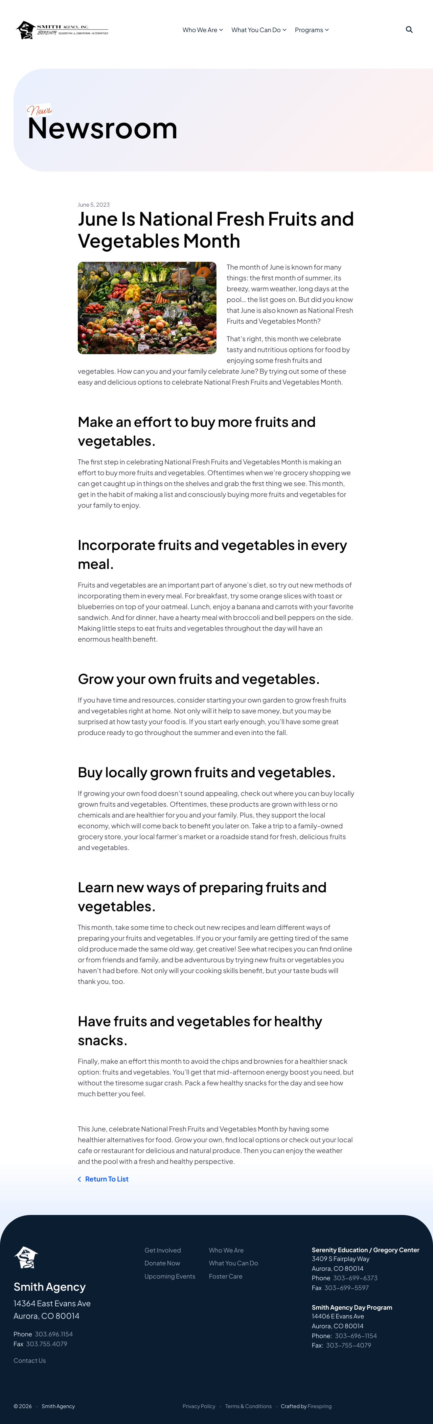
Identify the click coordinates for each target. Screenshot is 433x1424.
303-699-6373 (355, 1278)
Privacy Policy (199, 1406)
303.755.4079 (46, 1344)
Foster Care (226, 1276)
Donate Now (162, 1263)
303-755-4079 (348, 1345)
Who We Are (214, 34)
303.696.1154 (54, 1334)
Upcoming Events (170, 1276)
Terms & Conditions (248, 1406)
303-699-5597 (346, 1287)
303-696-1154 (356, 1335)
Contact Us (30, 1360)
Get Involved (162, 1250)
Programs (324, 34)
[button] (409, 34)
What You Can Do (270, 34)
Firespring (319, 1406)
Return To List (106, 1179)
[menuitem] (216, 34)
